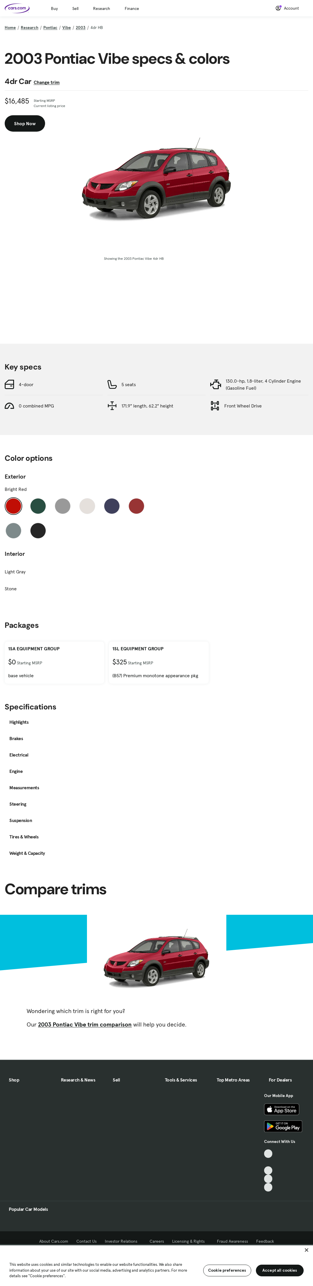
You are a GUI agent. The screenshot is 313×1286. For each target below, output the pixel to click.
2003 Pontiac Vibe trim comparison (85, 1024)
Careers (157, 1241)
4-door (26, 384)
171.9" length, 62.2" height (147, 406)
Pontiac (50, 27)
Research (101, 8)
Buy (54, 8)
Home (10, 27)
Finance (132, 8)
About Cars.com (53, 1241)
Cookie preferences (227, 1270)
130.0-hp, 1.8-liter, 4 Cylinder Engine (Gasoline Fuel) (263, 384)
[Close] (306, 1250)
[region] (156, 1265)
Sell (75, 8)
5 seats (129, 384)
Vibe (66, 27)
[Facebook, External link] (268, 1162)
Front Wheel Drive (243, 406)
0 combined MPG (36, 406)
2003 (80, 27)
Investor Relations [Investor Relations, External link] (123, 1241)
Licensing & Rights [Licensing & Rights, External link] (190, 1241)
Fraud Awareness (232, 1241)
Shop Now (25, 123)
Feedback (265, 1241)
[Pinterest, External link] (268, 1187)
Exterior (15, 476)
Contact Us (86, 1241)
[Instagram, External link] (268, 1179)
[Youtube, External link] (268, 1170)
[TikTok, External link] (268, 1153)
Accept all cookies (279, 1270)
